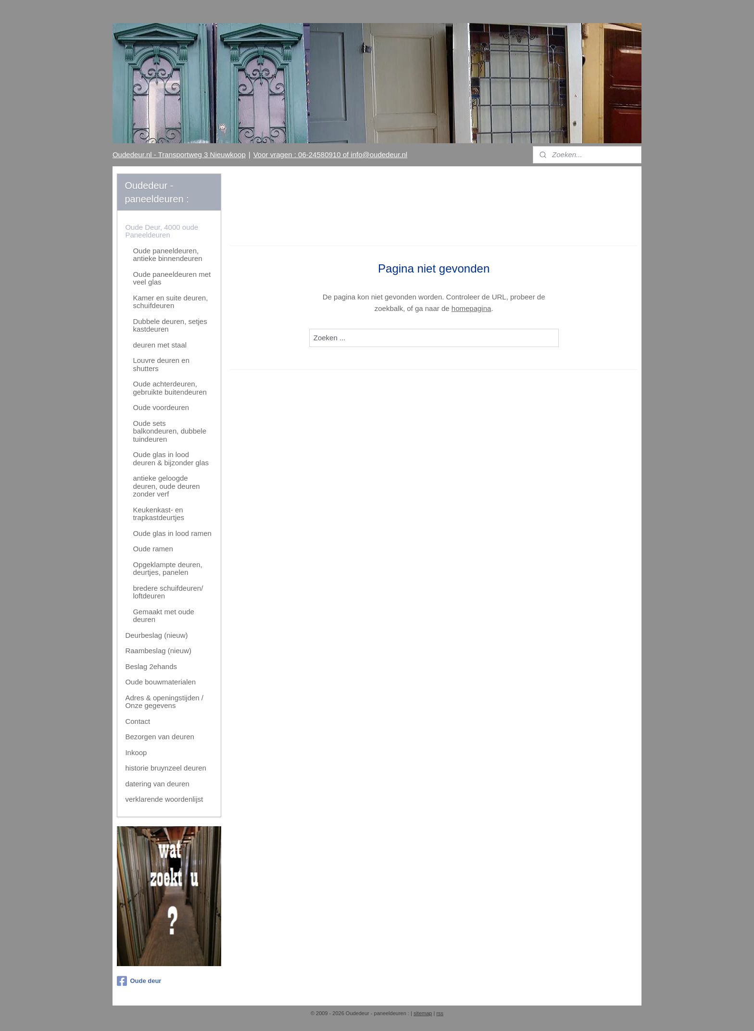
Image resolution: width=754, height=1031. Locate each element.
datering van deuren (157, 784)
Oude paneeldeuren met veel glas (172, 278)
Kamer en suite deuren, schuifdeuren (170, 302)
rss (439, 1013)
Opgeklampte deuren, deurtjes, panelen (167, 568)
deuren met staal (160, 345)
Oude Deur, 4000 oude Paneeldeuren (161, 231)
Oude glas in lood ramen (172, 533)
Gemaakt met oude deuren (163, 616)
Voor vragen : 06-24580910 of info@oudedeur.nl (330, 154)
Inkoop (136, 752)
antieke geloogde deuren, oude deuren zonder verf (166, 486)
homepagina (471, 308)
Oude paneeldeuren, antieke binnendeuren (167, 255)
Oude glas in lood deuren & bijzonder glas (171, 458)
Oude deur (139, 981)
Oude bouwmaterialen (160, 682)
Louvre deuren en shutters (161, 364)
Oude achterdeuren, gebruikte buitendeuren (169, 388)
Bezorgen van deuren (159, 737)
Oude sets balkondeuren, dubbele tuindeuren (169, 431)
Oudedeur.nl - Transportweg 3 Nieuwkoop (179, 154)
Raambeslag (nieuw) (158, 650)
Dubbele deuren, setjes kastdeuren (170, 325)
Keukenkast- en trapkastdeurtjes (158, 514)
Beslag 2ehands (151, 666)
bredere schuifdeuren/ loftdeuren (168, 592)
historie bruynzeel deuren (165, 768)
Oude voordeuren (161, 407)
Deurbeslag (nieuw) (156, 635)
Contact (137, 721)
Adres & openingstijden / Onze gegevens (164, 702)
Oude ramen (153, 549)
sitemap (423, 1013)
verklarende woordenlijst (164, 799)
